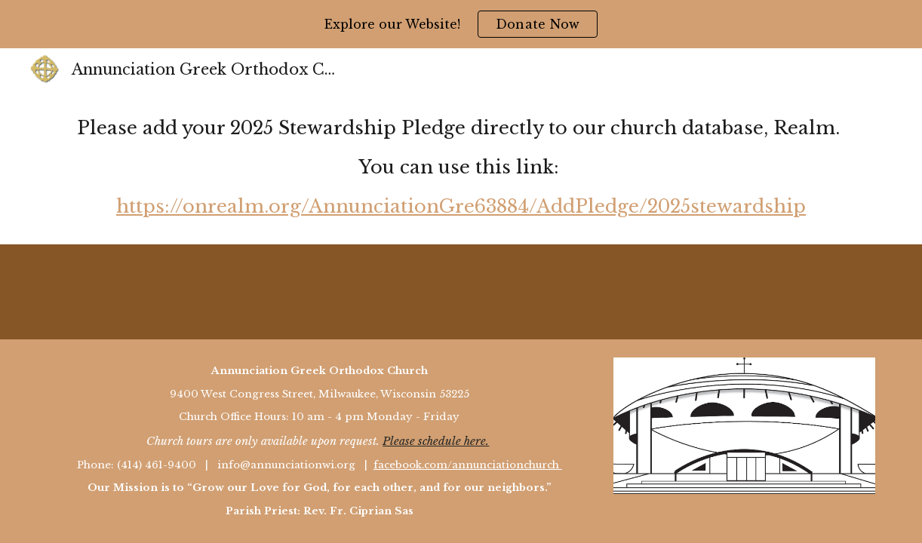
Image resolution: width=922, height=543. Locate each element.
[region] (461, 24)
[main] (461, 167)
